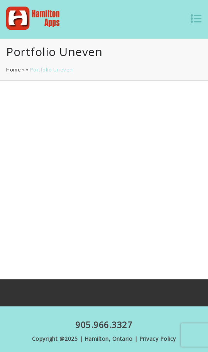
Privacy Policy (157, 338)
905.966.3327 (103, 324)
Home (13, 69)
